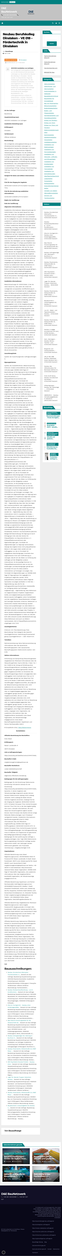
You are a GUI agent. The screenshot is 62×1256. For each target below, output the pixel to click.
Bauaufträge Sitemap (37, 1242)
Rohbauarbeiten (49, 183)
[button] (52, 23)
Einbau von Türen (49, 123)
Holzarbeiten (48, 140)
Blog (45, 1242)
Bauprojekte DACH (51, 423)
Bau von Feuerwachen (51, 103)
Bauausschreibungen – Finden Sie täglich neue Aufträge (52, 413)
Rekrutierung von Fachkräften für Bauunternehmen (51, 444)
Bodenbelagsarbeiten (50, 108)
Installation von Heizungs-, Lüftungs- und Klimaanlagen (50, 157)
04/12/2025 (38, 1179)
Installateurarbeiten (50, 142)
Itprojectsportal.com (50, 68)
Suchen (46, 32)
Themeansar (13, 1230)
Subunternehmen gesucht (39, 1245)
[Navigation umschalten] (59, 23)
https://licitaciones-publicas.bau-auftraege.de (44, 1235)
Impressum (35, 1252)
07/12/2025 (9, 1161)
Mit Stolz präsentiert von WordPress (10, 1229)
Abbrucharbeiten (49, 84)
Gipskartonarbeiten (50, 137)
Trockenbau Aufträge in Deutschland (53, 454)
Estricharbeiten (49, 135)
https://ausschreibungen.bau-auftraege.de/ (43, 1221)
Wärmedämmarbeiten (51, 193)
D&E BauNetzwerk (13, 1194)
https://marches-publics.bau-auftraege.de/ (43, 1231)
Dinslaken (24, 60)
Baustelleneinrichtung (51, 96)
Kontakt (50, 1249)
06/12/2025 (9, 1179)
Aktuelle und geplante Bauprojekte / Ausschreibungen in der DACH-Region (52, 434)
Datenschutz (56, 1249)
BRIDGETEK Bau (49, 72)
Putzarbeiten (48, 181)
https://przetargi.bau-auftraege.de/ (41, 1224)
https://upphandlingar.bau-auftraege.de (42, 1238)
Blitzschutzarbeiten (50, 106)
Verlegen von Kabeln (50, 191)
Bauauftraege (9, 51)
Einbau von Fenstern (50, 120)
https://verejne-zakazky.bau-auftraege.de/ (43, 1228)
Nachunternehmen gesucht (39, 1249)
